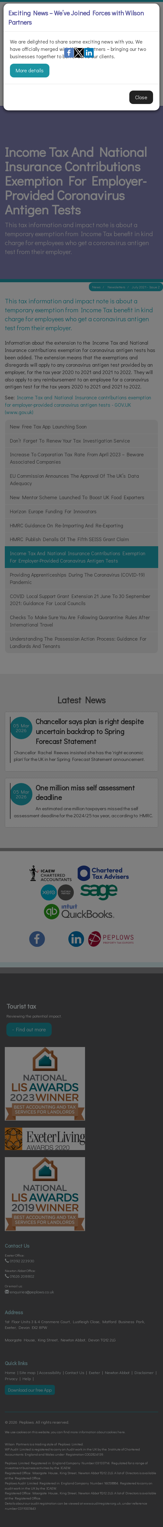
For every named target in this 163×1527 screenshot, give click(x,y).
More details (30, 70)
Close (141, 97)
